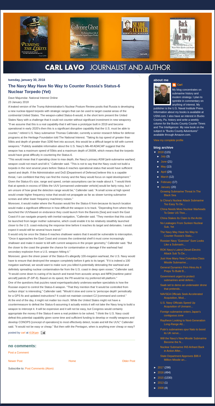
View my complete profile (168, 140)
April (164, 171)
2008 (161, 387)
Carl (179, 84)
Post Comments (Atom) (39, 368)
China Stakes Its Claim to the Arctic (181, 218)
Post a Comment (18, 352)
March (165, 176)
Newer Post (15, 360)
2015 (161, 377)
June (164, 161)
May (164, 166)
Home (72, 360)
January (166, 186)
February (166, 181)
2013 (161, 382)
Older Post (128, 360)
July (163, 156)
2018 (161, 152)
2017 (161, 367)
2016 (161, 372)
